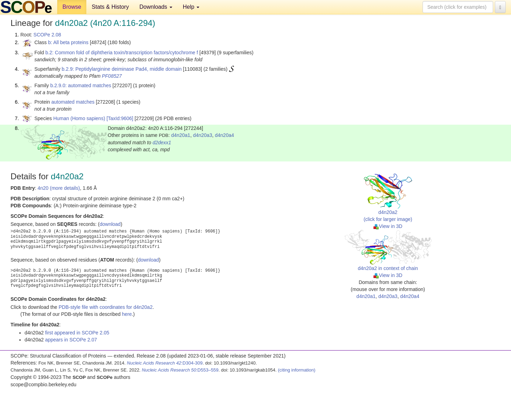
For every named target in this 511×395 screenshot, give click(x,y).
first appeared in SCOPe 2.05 (77, 332)
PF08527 (112, 76)
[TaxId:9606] (119, 118)
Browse (71, 7)
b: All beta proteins (68, 42)
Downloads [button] (155, 7)
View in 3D (388, 226)
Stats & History (110, 7)
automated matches (72, 102)
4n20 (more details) (59, 188)
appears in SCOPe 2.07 (71, 339)
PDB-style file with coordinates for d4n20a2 (106, 307)
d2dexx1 (162, 142)
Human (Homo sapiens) (79, 118)
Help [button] (191, 7)
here (127, 314)
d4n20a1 (181, 135)
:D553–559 (180, 370)
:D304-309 (165, 363)
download (110, 224)
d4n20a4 (224, 135)
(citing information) (297, 370)
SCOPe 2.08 (47, 34)
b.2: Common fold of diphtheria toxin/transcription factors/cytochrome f (121, 52)
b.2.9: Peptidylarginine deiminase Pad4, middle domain (122, 69)
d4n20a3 (202, 135)
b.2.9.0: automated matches (80, 85)
